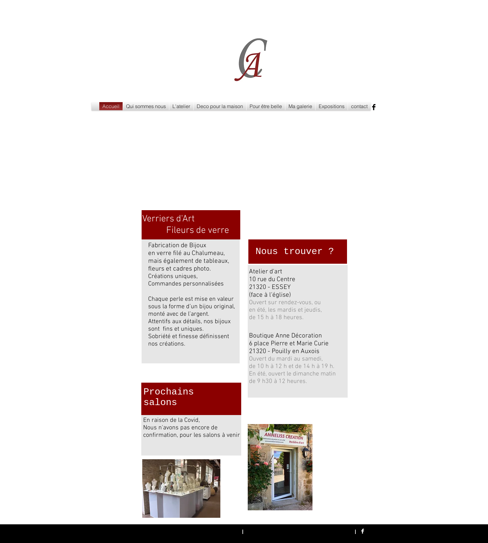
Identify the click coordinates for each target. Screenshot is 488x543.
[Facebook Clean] (362, 531)
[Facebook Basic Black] (374, 107)
